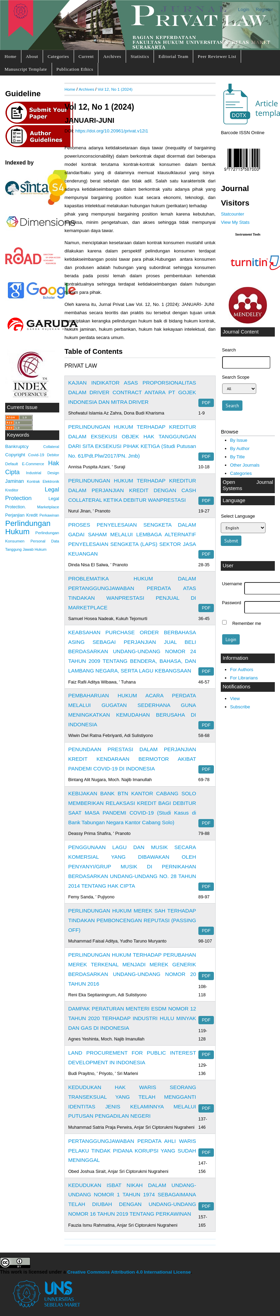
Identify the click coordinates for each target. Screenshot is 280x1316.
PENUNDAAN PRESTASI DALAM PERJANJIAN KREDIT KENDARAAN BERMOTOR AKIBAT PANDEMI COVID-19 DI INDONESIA (132, 758)
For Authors (241, 669)
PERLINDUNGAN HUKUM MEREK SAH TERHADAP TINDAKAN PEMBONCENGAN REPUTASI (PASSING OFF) (132, 920)
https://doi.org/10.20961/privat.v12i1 (111, 130)
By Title (237, 456)
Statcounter (232, 214)
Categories (58, 56)
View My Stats (235, 222)
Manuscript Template (25, 69)
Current (86, 56)
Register (264, 9)
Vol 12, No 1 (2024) (114, 89)
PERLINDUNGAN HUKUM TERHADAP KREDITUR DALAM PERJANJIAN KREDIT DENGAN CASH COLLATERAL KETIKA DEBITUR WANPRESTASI (132, 490)
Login (243, 9)
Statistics (140, 56)
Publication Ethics (74, 69)
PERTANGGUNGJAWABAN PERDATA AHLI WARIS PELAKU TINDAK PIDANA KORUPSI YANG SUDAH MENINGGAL (132, 1150)
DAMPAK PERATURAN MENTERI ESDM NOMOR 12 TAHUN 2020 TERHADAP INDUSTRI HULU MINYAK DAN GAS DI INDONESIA (132, 1018)
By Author (240, 448)
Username (232, 583)
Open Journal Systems (247, 485)
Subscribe (240, 706)
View (235, 698)
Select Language (238, 516)
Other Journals (244, 465)
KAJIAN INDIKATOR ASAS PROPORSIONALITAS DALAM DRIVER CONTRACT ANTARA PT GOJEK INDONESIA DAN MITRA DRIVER (132, 392)
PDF (206, 402)
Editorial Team (173, 56)
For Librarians (244, 677)
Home (10, 56)
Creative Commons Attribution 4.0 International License (129, 1272)
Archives (112, 56)
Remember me (246, 623)
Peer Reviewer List (217, 56)
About (32, 56)
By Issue (238, 440)
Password (231, 602)
